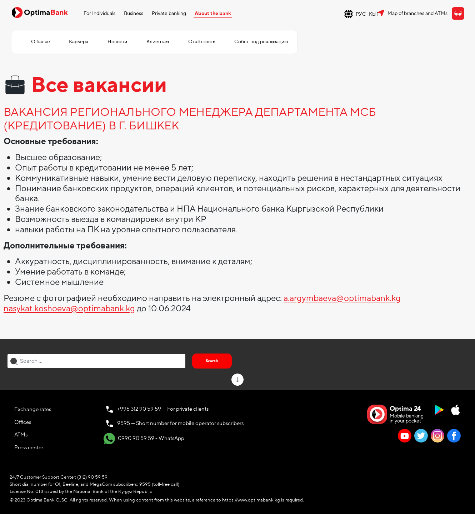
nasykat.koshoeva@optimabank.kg (69, 308)
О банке (40, 41)
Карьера (78, 41)
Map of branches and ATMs (418, 13)
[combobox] (96, 361)
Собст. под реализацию (261, 41)
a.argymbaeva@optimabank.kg (342, 298)
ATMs (21, 434)
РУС (361, 14)
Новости (117, 41)
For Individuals (99, 13)
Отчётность (201, 41)
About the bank (213, 13)
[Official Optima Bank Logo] (39, 12)
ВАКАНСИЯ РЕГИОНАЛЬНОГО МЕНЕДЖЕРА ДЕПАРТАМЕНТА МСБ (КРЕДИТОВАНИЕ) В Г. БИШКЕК (190, 119)
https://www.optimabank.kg (251, 500)
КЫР (374, 14)
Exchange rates (32, 409)
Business (133, 13)
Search (212, 361)
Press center (28, 447)
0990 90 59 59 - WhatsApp (144, 438)
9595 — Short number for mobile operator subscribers (180, 423)
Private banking (169, 13)
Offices (22, 422)
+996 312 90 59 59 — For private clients (163, 408)
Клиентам (157, 41)
